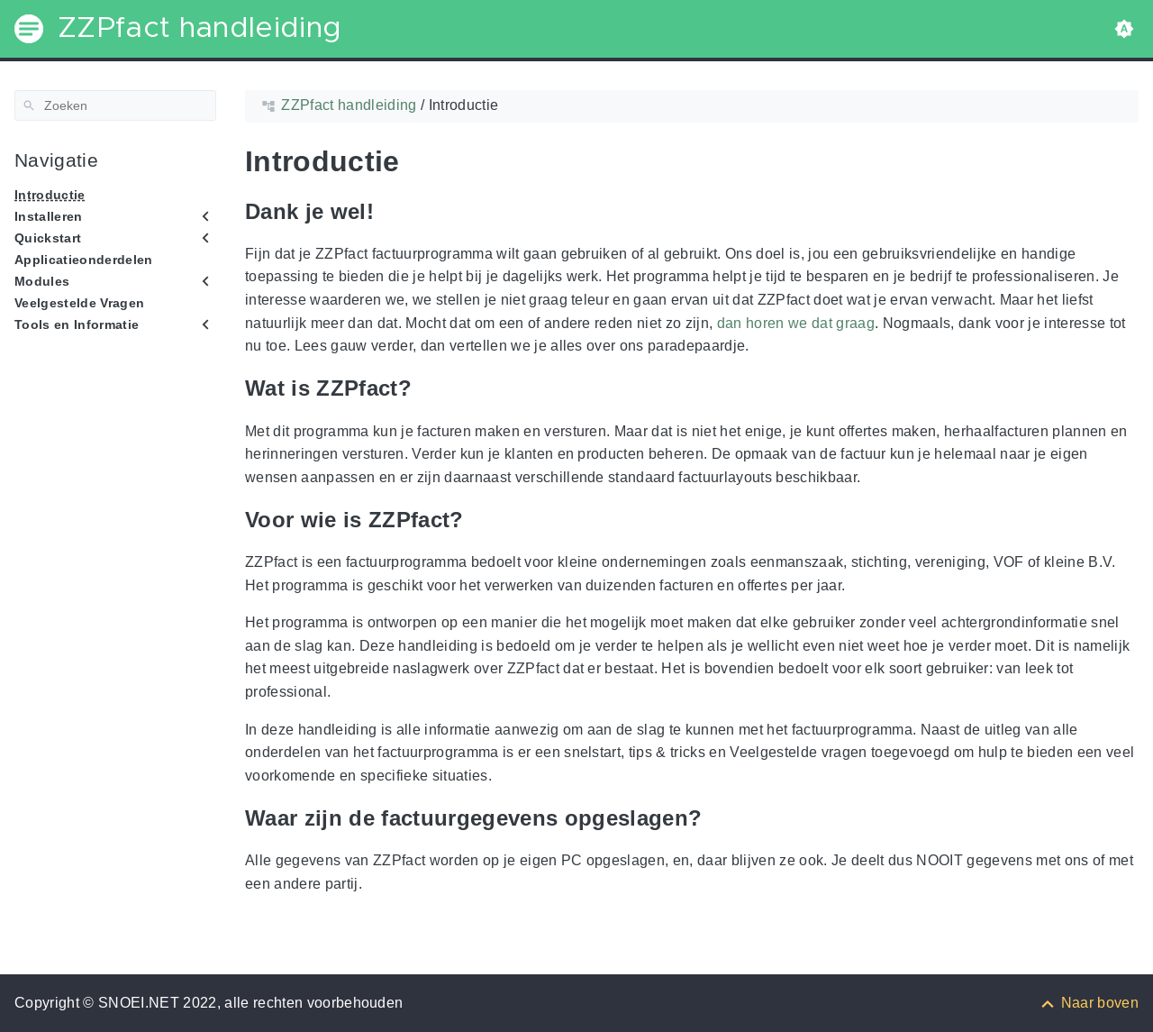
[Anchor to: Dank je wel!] (387, 211)
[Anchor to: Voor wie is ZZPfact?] (477, 520)
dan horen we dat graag (796, 323)
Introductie (50, 194)
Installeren (48, 216)
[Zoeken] (115, 105)
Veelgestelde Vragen (79, 303)
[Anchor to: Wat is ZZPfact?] (425, 389)
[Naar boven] (1089, 1002)
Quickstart (47, 238)
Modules (41, 281)
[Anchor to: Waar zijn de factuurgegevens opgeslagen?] (715, 818)
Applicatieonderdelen (83, 259)
